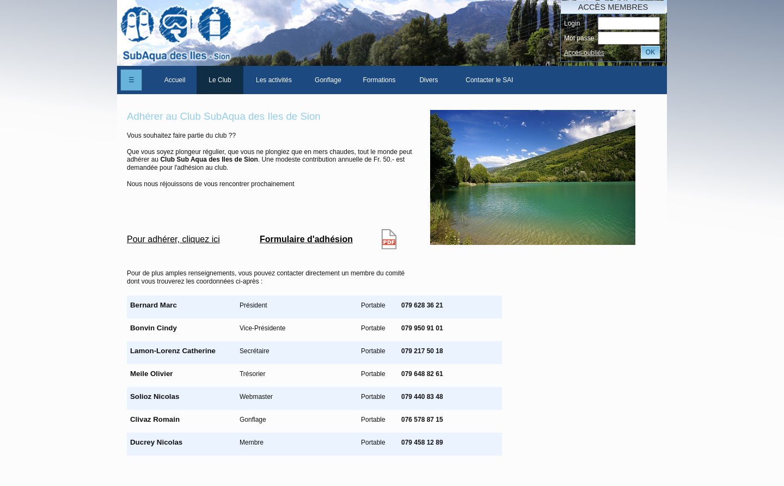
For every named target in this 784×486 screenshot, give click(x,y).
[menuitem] (175, 80)
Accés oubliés (584, 53)
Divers (428, 80)
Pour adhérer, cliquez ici (173, 239)
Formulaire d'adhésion (306, 239)
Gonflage (328, 80)
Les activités (274, 80)
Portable (373, 305)
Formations (379, 80)
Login (572, 23)
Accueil (175, 80)
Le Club (220, 80)
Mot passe (579, 38)
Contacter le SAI (489, 80)
